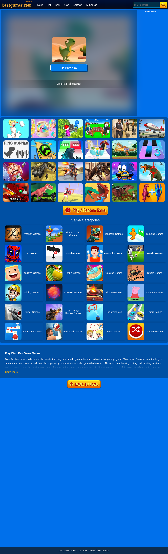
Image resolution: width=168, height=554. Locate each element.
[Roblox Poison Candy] (97, 120)
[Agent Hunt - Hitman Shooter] (124, 120)
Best (57, 5)
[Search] (146, 5)
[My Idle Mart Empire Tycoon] (70, 120)
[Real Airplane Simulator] (152, 120)
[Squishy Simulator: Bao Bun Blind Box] (43, 120)
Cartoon (77, 5)
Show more (11, 372)
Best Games (103, 550)
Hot (49, 5)
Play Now (68, 68)
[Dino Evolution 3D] (97, 184)
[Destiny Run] (97, 141)
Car (66, 5)
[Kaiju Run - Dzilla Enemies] (70, 141)
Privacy (92, 550)
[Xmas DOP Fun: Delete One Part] (16, 120)
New (40, 5)
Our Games (64, 550)
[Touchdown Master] (70, 184)
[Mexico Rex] (97, 163)
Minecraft (91, 5)
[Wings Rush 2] (124, 163)
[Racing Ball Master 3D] (43, 141)
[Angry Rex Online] (43, 184)
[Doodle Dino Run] (16, 141)
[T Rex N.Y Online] (16, 184)
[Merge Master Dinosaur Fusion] (152, 184)
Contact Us (76, 550)
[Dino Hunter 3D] (152, 163)
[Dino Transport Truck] (43, 163)
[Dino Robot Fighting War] (124, 141)
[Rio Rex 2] (124, 184)
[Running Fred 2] (16, 163)
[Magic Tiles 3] (152, 141)
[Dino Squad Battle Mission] (70, 163)
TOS (85, 550)
